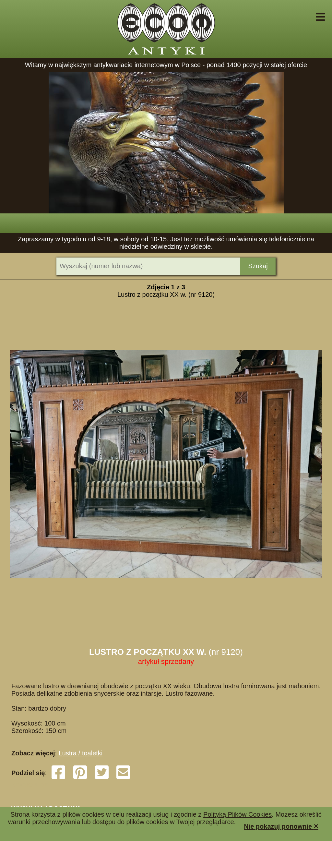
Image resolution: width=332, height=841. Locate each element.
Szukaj (258, 266)
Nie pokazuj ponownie (281, 826)
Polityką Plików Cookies (237, 814)
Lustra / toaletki (81, 753)
